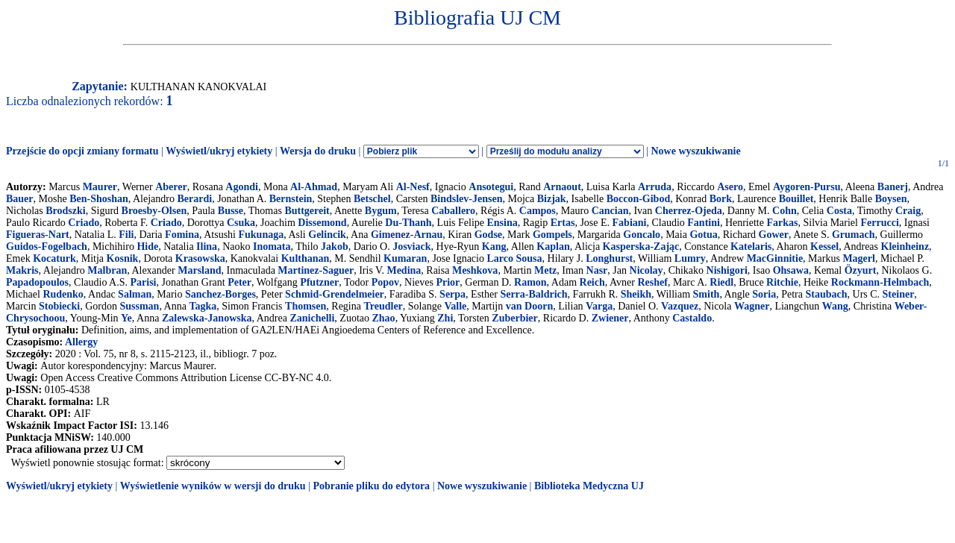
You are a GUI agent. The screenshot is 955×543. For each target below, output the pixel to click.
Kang (494, 246)
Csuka (241, 222)
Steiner (899, 294)
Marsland (199, 270)
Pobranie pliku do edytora (371, 486)
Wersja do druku (318, 151)
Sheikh (636, 294)
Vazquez (679, 306)
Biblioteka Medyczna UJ (589, 486)
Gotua (703, 234)
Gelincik (327, 234)
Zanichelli (311, 318)
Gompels (552, 234)
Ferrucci (879, 222)
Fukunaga (261, 234)
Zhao (383, 318)
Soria (764, 294)
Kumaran (405, 258)
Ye (126, 318)
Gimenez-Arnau (406, 234)
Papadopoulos (37, 282)
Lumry (690, 258)
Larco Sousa (514, 258)
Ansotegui (491, 186)
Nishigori (727, 270)
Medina (403, 270)
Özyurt (861, 270)
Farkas (782, 222)
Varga (599, 306)
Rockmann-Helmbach (880, 282)
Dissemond (322, 222)
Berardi (195, 198)
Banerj (892, 186)
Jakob (334, 246)
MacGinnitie (775, 258)
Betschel (372, 198)
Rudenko (63, 294)
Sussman (139, 306)
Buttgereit (306, 210)
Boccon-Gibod (639, 198)
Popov (385, 282)
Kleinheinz (905, 246)
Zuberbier (514, 318)
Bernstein (291, 198)
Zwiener (610, 318)
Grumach (853, 234)
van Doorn (529, 306)
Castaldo (692, 318)
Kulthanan (305, 258)
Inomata (272, 246)
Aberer (171, 186)
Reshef (652, 282)
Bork (721, 198)
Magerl (858, 258)
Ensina (502, 222)
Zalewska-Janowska (207, 318)
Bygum (381, 210)
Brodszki (65, 210)
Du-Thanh (408, 222)
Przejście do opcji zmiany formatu (82, 151)
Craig (908, 210)
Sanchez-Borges (220, 294)
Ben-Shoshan (98, 198)
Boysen (891, 198)
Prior (448, 282)
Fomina (182, 234)
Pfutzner (319, 282)
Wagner (751, 306)
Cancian (610, 210)
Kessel (824, 246)
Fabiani (630, 222)
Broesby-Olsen (154, 210)
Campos (537, 210)
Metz (545, 270)
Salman (134, 294)
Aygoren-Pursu (806, 186)
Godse (488, 234)
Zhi (445, 318)
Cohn (784, 210)
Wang (835, 306)
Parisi (144, 282)
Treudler (382, 306)
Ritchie (782, 282)
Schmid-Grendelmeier (334, 294)
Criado (83, 222)
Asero (730, 186)
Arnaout (562, 186)
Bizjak (551, 198)
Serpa (452, 294)
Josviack (411, 246)
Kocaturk (54, 258)
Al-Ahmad (313, 186)
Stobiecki (59, 306)
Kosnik (123, 258)
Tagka (202, 306)
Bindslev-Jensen (466, 198)
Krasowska (200, 258)
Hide (147, 246)
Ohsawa (791, 270)
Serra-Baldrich (533, 294)
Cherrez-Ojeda (688, 210)
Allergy (81, 342)
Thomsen (305, 306)
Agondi (241, 186)
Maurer (100, 186)
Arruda (654, 186)
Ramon (530, 282)
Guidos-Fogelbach (46, 246)
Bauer (20, 198)
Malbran (107, 270)
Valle (455, 306)
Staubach (826, 294)
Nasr (597, 270)
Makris (22, 270)
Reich (592, 282)
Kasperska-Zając (641, 246)
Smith (706, 294)
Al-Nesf (413, 186)
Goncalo (641, 234)
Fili (126, 234)
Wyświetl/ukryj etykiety (219, 151)
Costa (839, 210)
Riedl (721, 282)
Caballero (453, 210)
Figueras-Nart (37, 234)
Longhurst (609, 258)
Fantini (703, 222)
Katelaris (750, 246)
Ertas (563, 222)
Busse (230, 210)
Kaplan (552, 246)
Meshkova (475, 270)
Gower (774, 234)
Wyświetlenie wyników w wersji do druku (213, 486)
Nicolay (646, 270)
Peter (239, 282)
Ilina (206, 246)
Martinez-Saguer (316, 270)
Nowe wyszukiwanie (695, 151)
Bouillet (796, 198)
